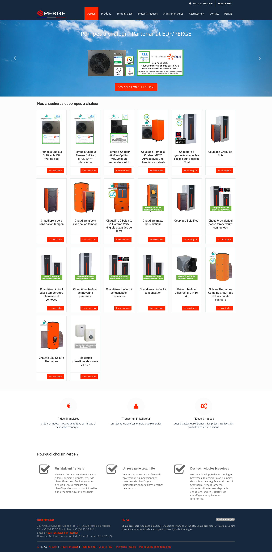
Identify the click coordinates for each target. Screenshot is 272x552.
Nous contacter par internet (62, 532)
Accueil (91, 13)
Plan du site (88, 546)
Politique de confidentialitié (155, 546)
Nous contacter (69, 546)
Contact (214, 13)
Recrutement (196, 13)
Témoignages (125, 13)
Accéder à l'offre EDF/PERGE (136, 87)
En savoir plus (55, 170)
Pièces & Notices (148, 13)
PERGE (228, 13)
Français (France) (200, 3)
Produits (106, 13)
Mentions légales (126, 546)
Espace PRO (225, 3)
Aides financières (173, 13)
